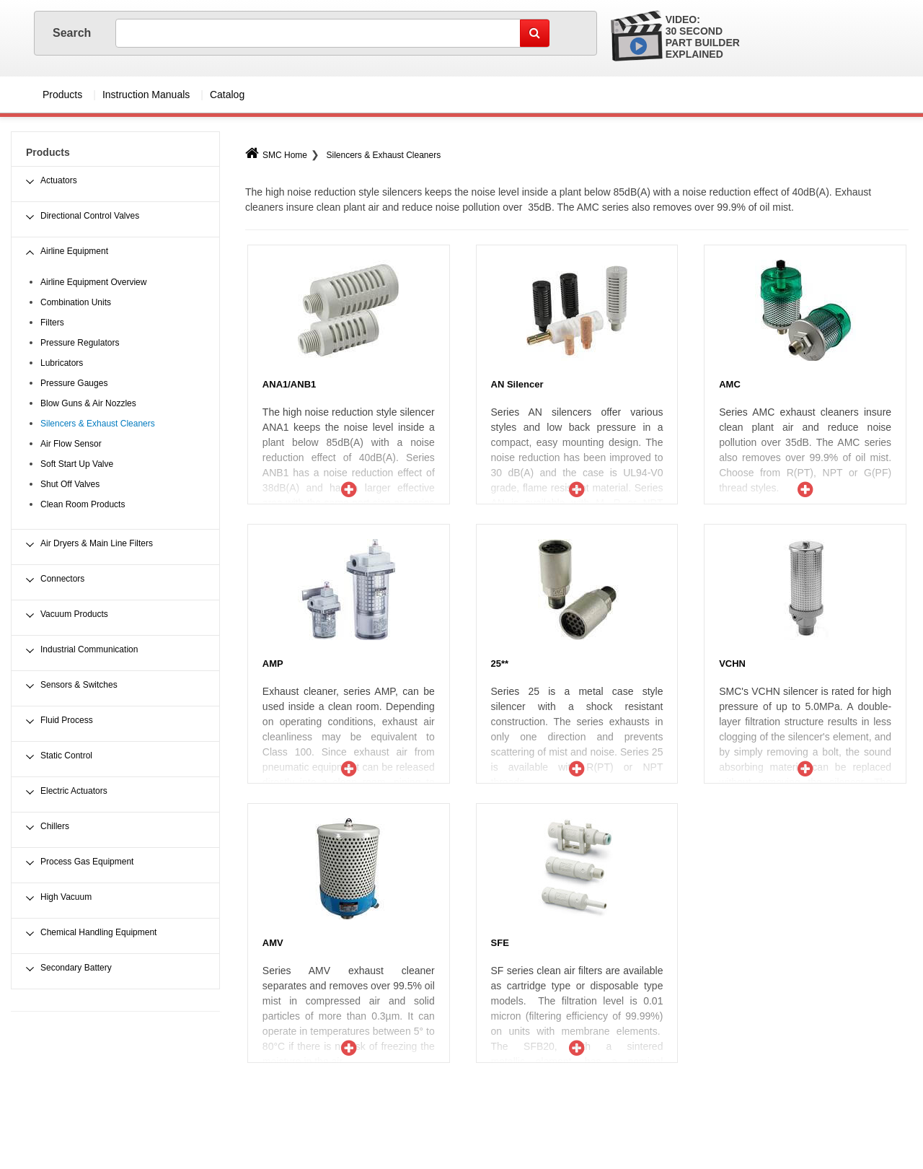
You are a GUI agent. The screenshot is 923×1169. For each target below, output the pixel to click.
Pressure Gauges (73, 383)
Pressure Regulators (79, 343)
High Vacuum (66, 897)
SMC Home (276, 155)
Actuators (58, 180)
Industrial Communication (89, 649)
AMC (730, 384)
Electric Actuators (73, 791)
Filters (52, 323)
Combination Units (75, 302)
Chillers (54, 826)
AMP (272, 663)
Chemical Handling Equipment (98, 932)
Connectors (62, 579)
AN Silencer (517, 384)
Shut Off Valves (70, 484)
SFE (500, 942)
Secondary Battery (76, 968)
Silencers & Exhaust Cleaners (383, 155)
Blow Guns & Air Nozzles (88, 403)
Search (73, 33)
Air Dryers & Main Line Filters (96, 543)
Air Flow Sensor (71, 444)
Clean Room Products (82, 504)
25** (500, 663)
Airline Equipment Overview (93, 282)
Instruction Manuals (146, 94)
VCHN (732, 663)
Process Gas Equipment (86, 862)
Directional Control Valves (89, 216)
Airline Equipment (74, 251)
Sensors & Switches (79, 685)
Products (62, 94)
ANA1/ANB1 (289, 384)
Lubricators (61, 363)
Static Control (66, 755)
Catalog (227, 94)
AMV (272, 942)
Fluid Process (66, 720)
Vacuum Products (74, 614)
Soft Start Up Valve (76, 464)
